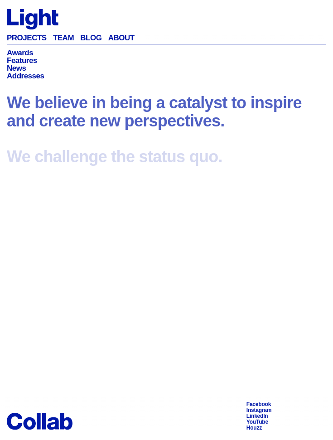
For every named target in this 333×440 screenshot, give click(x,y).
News (16, 68)
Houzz (254, 428)
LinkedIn (257, 416)
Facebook (258, 404)
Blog (90, 38)
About (121, 38)
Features (22, 60)
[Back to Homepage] (32, 19)
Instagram (259, 410)
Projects (27, 38)
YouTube (257, 422)
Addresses (25, 76)
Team (63, 38)
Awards (20, 53)
